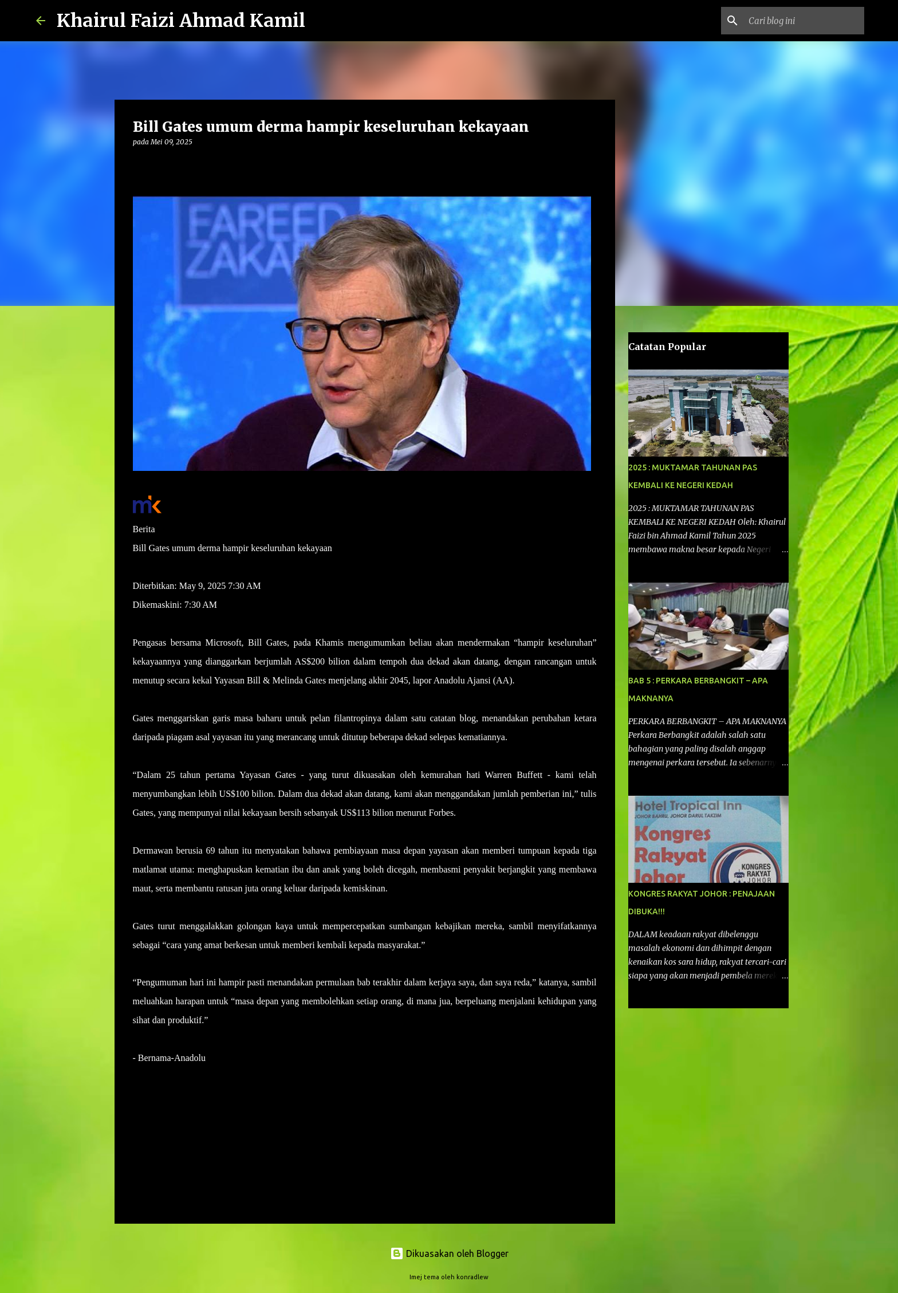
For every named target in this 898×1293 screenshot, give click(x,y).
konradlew (472, 1277)
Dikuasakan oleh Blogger (449, 1253)
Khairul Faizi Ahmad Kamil (181, 20)
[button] (140, 165)
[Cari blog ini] (804, 20)
